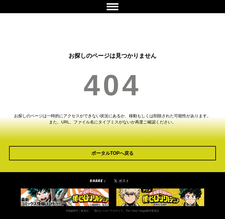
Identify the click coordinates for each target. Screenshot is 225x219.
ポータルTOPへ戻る (112, 153)
